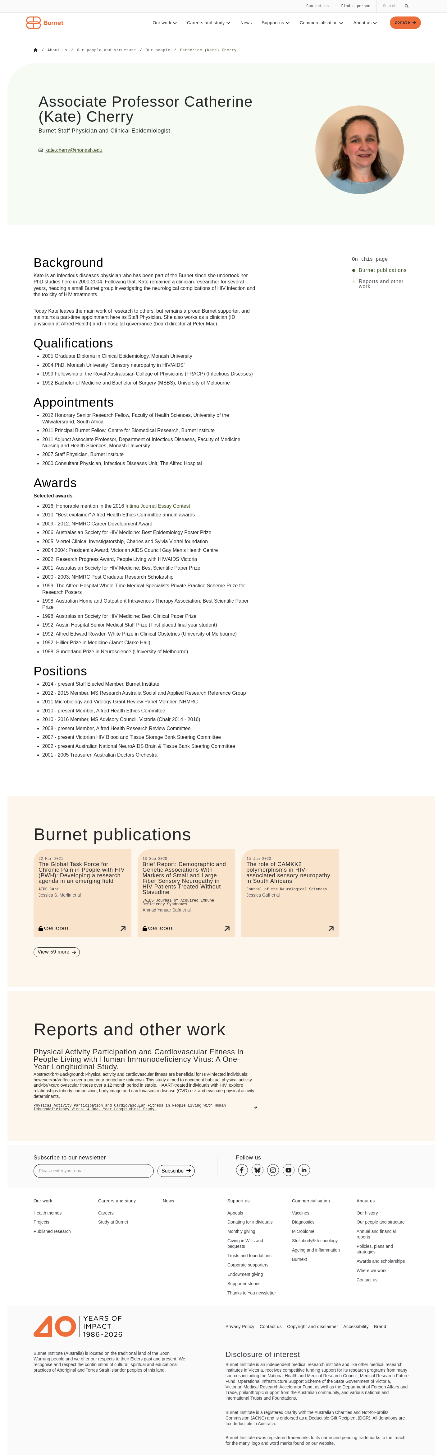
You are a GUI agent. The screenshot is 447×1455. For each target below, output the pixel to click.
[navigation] (223, 16)
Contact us (317, 6)
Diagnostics (303, 1221)
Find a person (355, 6)
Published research (52, 1231)
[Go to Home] (36, 50)
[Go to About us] (57, 50)
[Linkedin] (304, 1170)
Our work (164, 22)
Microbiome (303, 1231)
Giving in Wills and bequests (245, 1243)
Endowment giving (245, 1273)
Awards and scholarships (381, 1260)
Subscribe (176, 1170)
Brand (380, 1326)
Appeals (235, 1212)
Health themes (48, 1212)
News (245, 22)
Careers (106, 1212)
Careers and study (208, 22)
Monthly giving (241, 1231)
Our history (367, 1212)
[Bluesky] (257, 1170)
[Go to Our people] (158, 50)
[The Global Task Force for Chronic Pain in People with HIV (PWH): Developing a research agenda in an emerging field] (82, 893)
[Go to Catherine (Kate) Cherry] (208, 50)
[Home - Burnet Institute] (44, 22)
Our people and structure (381, 1221)
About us (365, 22)
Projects (41, 1221)
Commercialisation (321, 22)
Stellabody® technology (315, 1240)
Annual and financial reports (376, 1234)
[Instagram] (273, 1170)
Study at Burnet (113, 1221)
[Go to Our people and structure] (106, 50)
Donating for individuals (250, 1221)
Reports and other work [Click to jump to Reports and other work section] (381, 284)
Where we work (371, 1270)
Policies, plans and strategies (375, 1248)
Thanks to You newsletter (251, 1292)
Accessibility (356, 1326)
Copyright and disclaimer (312, 1326)
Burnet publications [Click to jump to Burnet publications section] (383, 270)
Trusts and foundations (249, 1255)
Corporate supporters (247, 1264)
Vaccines (300, 1212)
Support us (275, 22)
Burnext (299, 1259)
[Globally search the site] (395, 6)
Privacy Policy (240, 1326)
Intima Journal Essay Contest (157, 505)
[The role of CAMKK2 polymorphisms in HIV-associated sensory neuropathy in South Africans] (290, 893)
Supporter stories (244, 1283)
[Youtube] (288, 1170)
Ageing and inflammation (316, 1249)
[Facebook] (242, 1170)
